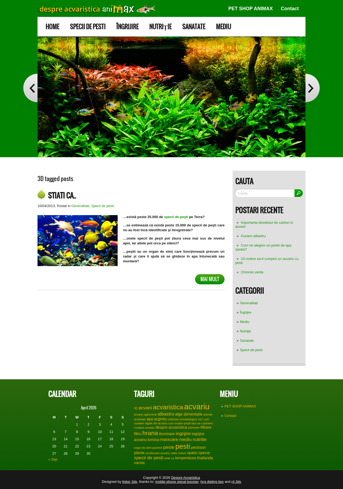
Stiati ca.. (62, 195)
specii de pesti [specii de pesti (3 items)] (148, 457)
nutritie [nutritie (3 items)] (200, 439)
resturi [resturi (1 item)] (182, 453)
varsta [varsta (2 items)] (139, 463)
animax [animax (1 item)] (207, 414)
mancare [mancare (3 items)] (169, 439)
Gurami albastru (253, 236)
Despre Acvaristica (185, 478)
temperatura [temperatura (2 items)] (185, 458)
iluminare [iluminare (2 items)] (167, 434)
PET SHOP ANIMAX (250, 8)
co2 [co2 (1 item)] (200, 419)
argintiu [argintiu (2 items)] (160, 419)
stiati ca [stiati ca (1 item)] (169, 458)
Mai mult (209, 279)
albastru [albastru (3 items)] (166, 414)
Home (52, 26)
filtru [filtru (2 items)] (137, 434)
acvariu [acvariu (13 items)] (197, 406)
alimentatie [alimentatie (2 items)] (193, 414)
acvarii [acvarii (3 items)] (145, 407)
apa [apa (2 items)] (150, 419)
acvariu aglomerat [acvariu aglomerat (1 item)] (145, 414)
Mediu (223, 26)
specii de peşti (175, 217)
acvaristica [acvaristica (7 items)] (168, 407)
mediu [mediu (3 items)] (185, 439)
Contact (290, 8)
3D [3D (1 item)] (136, 408)
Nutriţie (160, 26)
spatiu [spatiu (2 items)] (192, 453)
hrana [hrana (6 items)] (150, 432)
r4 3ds (236, 482)
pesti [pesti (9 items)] (182, 446)
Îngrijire (127, 26)
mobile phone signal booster (177, 482)
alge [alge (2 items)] (178, 414)
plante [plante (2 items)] (139, 453)
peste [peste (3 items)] (168, 447)
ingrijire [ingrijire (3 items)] (183, 433)
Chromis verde (252, 272)
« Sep (52, 459)
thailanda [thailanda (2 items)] (205, 458)
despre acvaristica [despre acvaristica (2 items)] (171, 427)
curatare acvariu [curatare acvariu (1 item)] (144, 427)
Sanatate (193, 26)
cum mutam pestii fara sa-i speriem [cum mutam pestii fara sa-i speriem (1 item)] (190, 423)
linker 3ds (129, 482)
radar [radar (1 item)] (174, 453)
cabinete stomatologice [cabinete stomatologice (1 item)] (182, 419)
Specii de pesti (88, 26)
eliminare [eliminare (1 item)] (194, 427)
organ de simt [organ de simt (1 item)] (142, 447)
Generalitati (249, 303)
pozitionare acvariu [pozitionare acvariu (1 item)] (158, 453)
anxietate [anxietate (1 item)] (140, 419)
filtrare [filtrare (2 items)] (205, 427)
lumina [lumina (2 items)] (153, 439)
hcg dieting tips (212, 482)
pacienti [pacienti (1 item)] (157, 447)
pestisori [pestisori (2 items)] (198, 447)
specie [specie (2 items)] (204, 453)
